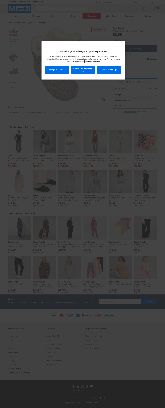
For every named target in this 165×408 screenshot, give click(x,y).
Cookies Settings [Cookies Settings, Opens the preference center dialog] (109, 70)
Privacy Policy (78, 61)
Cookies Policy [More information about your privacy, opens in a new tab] (94, 61)
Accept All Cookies (57, 70)
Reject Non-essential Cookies (83, 70)
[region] (83, 60)
